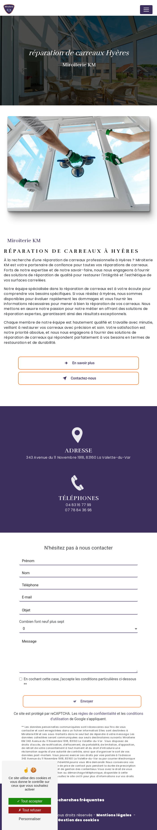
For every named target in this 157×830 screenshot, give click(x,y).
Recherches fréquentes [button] (78, 800)
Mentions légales (114, 815)
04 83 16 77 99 (78, 510)
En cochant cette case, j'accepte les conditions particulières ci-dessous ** (80, 677)
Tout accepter (29, 801)
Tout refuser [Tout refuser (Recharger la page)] (29, 810)
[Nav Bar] (146, 9)
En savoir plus (78, 363)
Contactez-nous (78, 378)
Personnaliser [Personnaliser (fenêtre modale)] (30, 819)
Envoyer (87, 696)
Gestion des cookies (78, 820)
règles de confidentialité (97, 708)
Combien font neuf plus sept (41, 616)
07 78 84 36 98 (78, 515)
